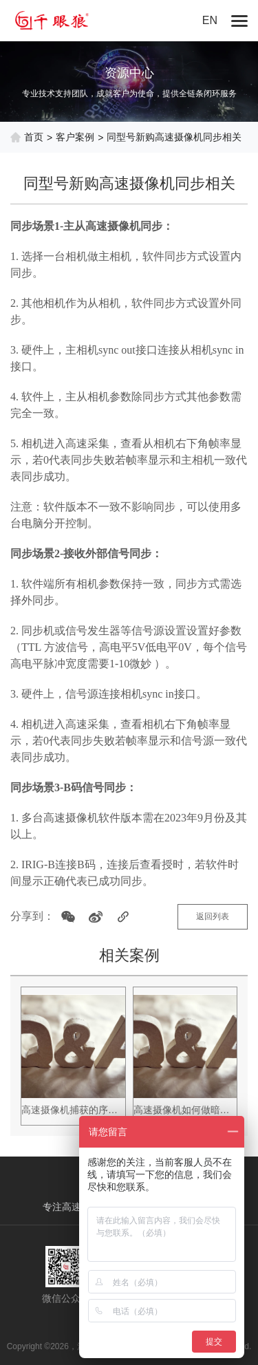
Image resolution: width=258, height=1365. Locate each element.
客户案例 (75, 136)
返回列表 (212, 916)
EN (209, 20)
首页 (33, 136)
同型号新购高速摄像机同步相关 (174, 136)
